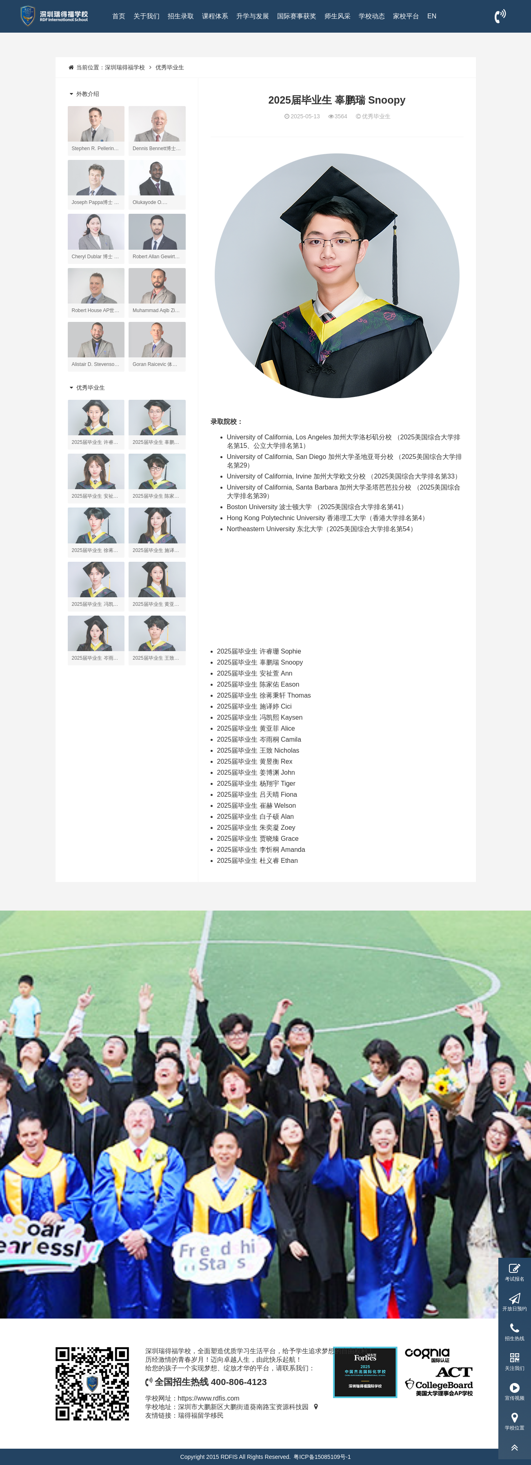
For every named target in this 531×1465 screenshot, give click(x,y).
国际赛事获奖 (296, 16)
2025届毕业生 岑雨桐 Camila (259, 739)
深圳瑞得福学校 (125, 67)
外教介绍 (84, 94)
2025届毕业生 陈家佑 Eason (258, 684)
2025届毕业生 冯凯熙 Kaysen (260, 717)
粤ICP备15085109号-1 (322, 1457)
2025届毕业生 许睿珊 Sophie (259, 651)
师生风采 (337, 16)
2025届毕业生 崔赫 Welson (256, 805)
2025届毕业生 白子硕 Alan (255, 816)
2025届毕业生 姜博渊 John (256, 772)
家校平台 (406, 16)
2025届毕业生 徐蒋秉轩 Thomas (264, 695)
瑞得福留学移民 (201, 1415)
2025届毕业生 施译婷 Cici (254, 706)
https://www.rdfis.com (209, 1398)
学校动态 (372, 16)
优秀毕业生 (170, 67)
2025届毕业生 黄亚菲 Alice (256, 728)
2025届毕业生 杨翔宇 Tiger (256, 783)
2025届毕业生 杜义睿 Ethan (257, 860)
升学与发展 (252, 16)
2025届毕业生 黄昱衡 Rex (255, 761)
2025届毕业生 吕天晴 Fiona (257, 794)
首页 (118, 16)
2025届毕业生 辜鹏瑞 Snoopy (260, 662)
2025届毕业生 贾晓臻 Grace (258, 838)
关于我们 (146, 16)
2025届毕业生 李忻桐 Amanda (261, 849)
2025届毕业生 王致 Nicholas (258, 750)
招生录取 (181, 16)
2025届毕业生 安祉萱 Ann (255, 673)
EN (431, 16)
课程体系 (215, 16)
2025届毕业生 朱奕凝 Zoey (256, 827)
